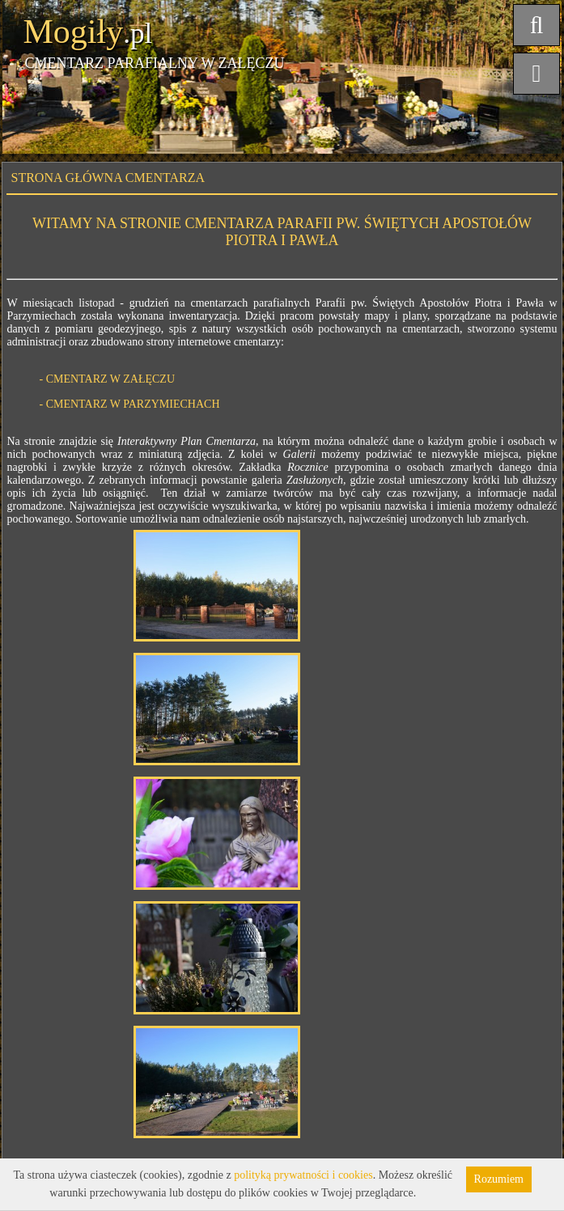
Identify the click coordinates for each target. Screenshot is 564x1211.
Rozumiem (499, 1179)
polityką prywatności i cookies (303, 1175)
